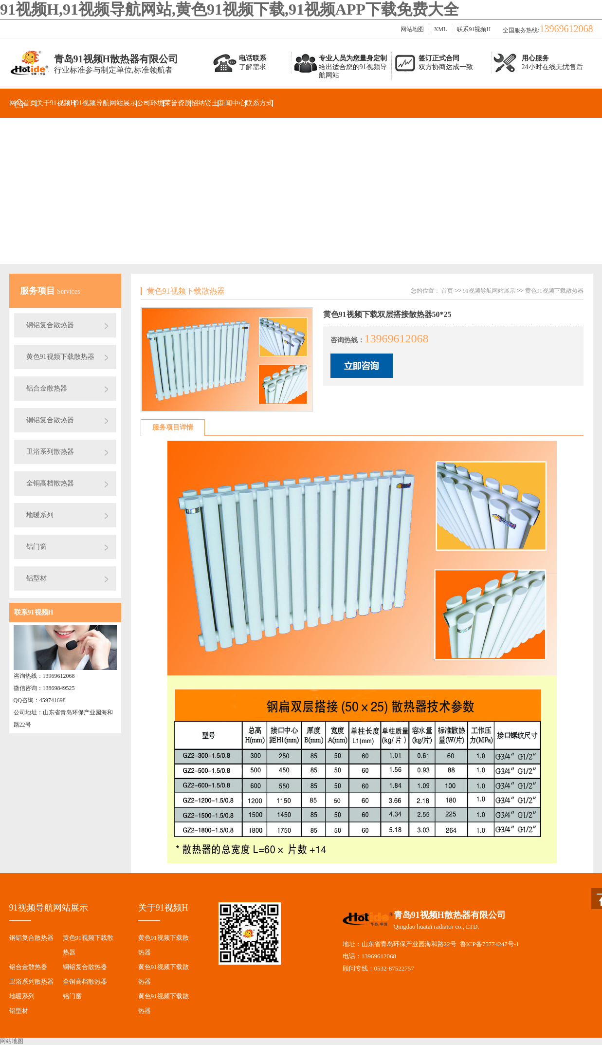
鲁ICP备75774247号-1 (489, 944)
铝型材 (36, 578)
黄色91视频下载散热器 (60, 356)
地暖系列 (40, 515)
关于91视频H (55, 103)
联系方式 (259, 103)
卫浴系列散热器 (50, 451)
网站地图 (412, 29)
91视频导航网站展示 (106, 103)
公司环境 (150, 103)
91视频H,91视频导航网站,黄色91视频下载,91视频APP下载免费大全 (229, 9)
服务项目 (38, 291)
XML (440, 29)
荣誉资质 (177, 103)
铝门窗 (36, 546)
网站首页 (22, 103)
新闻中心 (232, 103)
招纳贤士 (205, 103)
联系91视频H (474, 29)
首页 (447, 290)
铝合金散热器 (46, 388)
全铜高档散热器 (50, 483)
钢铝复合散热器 (50, 325)
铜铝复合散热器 (50, 420)
